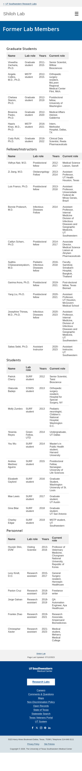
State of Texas (41, 710)
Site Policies (49, 744)
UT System (41, 721)
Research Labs (41, 682)
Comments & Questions (41, 694)
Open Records (41, 706)
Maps (41, 698)
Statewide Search (41, 714)
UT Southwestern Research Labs (21, 4)
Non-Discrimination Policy (41, 702)
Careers (41, 690)
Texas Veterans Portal (41, 717)
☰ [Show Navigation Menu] (76, 13)
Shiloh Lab (14, 13)
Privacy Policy (33, 744)
